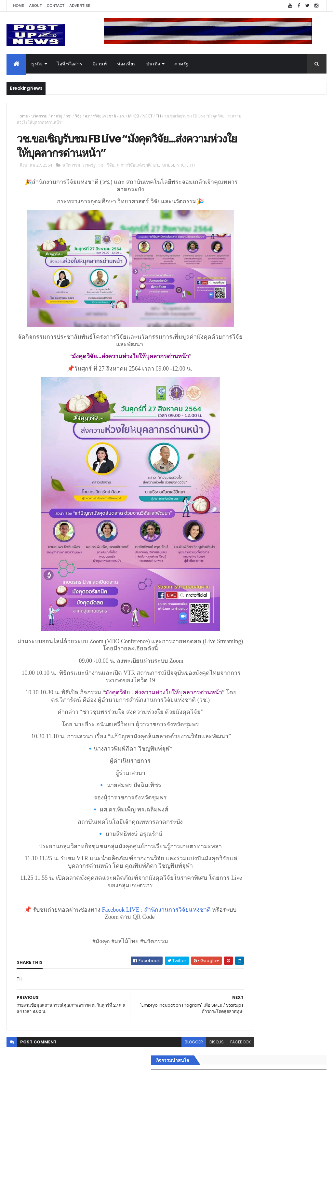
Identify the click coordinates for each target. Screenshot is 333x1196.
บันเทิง (153, 64)
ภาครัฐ (181, 64)
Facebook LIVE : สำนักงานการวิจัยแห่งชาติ (150, 931)
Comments (301, 1065)
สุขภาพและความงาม (248, 1018)
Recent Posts (252, 1065)
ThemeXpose (43, 1187)
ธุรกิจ (37, 64)
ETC (235, 1097)
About (35, 5)
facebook (203, 1063)
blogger (156, 1063)
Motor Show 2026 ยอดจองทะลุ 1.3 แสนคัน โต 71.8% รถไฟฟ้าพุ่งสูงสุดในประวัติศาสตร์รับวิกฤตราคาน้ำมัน (291, 694)
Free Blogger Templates (83, 1187)
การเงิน (234, 1002)
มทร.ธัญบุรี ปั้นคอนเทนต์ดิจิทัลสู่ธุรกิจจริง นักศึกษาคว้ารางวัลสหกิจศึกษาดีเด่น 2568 (291, 668)
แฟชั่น (233, 1026)
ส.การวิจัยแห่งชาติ (100, 116)
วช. (69, 116)
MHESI (133, 116)
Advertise (80, 5)
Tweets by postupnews (253, 602)
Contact (55, 5)
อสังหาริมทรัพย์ (242, 971)
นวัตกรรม (39, 116)
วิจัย (78, 116)
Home (18, 5)
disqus (179, 1063)
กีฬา (231, 1010)
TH (158, 116)
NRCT (147, 116)
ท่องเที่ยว (126, 64)
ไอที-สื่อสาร (70, 64)
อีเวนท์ (100, 64)
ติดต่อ (233, 1049)
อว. (122, 116)
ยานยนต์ (236, 979)
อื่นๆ (231, 1041)
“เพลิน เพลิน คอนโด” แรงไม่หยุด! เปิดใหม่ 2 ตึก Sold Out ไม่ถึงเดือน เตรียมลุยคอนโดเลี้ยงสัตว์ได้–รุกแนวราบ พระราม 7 (291, 639)
